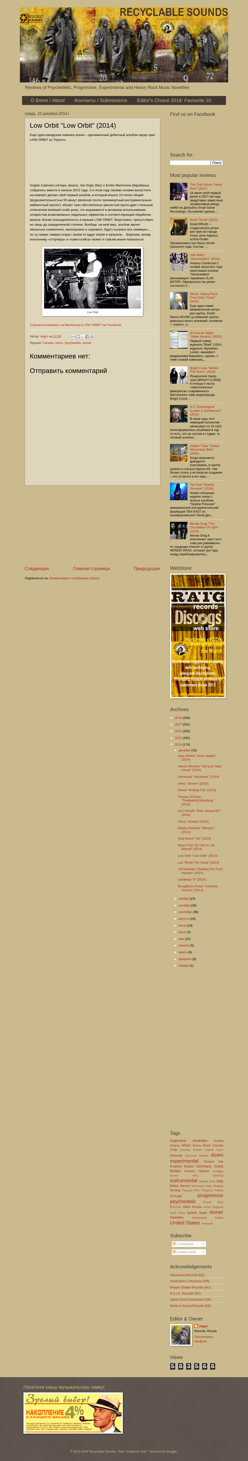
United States (185, 1222)
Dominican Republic (197, 1155)
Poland (219, 1190)
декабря (184, 750)
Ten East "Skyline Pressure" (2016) (202, 486)
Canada (48, 343)
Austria (218, 1141)
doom (59, 343)
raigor (203, 1326)
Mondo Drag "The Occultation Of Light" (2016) (204, 527)
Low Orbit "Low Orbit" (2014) (197, 856)
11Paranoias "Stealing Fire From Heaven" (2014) (200, 870)
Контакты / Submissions (101, 100)
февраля (185, 959)
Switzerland (199, 1217)
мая (181, 939)
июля (182, 925)
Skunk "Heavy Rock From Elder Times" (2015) (203, 297)
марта (183, 952)
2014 (179, 744)
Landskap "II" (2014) (192, 879)
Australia (200, 1140)
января (184, 965)
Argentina (178, 1140)
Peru (197, 1190)
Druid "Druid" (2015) (204, 220)
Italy (220, 1181)
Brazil (206, 1145)
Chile (173, 1149)
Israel (212, 1181)
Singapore (217, 1207)
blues (186, 1145)
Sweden (177, 1217)
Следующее (37, 568)
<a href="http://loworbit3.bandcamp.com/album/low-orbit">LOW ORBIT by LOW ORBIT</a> (92, 161)
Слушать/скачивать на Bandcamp (55, 325)
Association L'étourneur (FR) (189, 1281)
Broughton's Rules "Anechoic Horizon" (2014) (198, 888)
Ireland (203, 1181)
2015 (179, 738)
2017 (179, 724)
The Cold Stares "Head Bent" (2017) (206, 186)
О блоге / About (48, 100)
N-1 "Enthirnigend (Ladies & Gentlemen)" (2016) (205, 410)
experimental (184, 1161)
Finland (209, 1161)
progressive (210, 1195)
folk (220, 1161)
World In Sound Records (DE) (190, 1306)
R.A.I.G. (175, 1207)
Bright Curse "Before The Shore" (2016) (204, 369)
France (176, 1166)
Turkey (219, 1217)
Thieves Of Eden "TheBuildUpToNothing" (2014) (196, 800)
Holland (203, 1171)
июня (182, 932)
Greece (190, 1171)
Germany (203, 1166)
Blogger (172, 1451)
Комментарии (184, 1252)
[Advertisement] (92, 525)
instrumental (183, 1180)
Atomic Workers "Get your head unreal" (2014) (199, 768)
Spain (203, 1213)
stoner (87, 343)
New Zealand (214, 1185)
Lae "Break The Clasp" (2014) (198, 862)
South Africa (177, 1213)
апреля (184, 945)
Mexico (185, 1186)
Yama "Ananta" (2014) (193, 821)
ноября (184, 898)
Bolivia (197, 1145)
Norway (175, 1190)
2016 (179, 731)
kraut (174, 1185)
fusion (189, 1166)
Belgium (175, 1145)
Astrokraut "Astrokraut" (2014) (198, 776)
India (195, 1175)
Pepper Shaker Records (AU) (190, 1287)
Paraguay (187, 1190)
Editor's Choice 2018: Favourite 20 (174, 100)
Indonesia (217, 1175)
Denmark (176, 1155)
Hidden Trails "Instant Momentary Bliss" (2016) (204, 449)
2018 (179, 718)
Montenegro (198, 1186)
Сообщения (183, 1244)
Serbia (206, 1207)
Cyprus (209, 1149)
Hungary (218, 1171)
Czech (219, 1150)
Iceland (174, 1175)
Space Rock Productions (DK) (190, 1299)
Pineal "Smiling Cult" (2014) (197, 790)
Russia (197, 1207)
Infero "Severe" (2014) (193, 783)
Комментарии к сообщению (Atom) (74, 578)
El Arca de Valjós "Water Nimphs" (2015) (206, 334)
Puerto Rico (213, 1202)
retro (186, 1207)
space (192, 1212)
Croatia (197, 1149)
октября (184, 905)
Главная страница (91, 568)
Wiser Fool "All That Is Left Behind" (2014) (196, 847)
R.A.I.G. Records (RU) (185, 1293)
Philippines (207, 1190)
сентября (185, 912)
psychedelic (73, 343)
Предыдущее (147, 568)
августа (184, 919)
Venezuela (207, 1223)
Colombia (185, 1150)
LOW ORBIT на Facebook (102, 325)
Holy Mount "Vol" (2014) (194, 838)
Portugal (176, 1196)
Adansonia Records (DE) (187, 1275)
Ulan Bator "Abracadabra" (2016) (205, 256)
